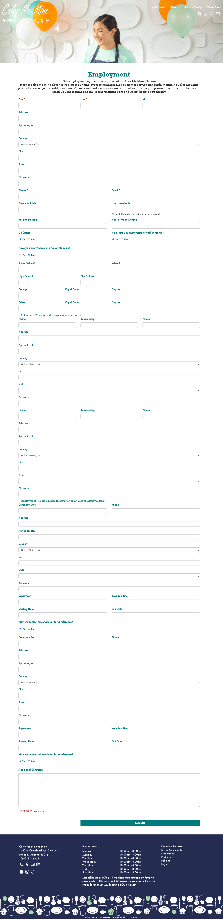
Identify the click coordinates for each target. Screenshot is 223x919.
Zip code (23, 177)
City (20, 151)
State (21, 164)
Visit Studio (159, 7)
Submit (140, 823)
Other (21, 302)
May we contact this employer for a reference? (45, 622)
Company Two (26, 637)
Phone (23, 190)
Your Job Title (120, 596)
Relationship (87, 319)
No (33, 239)
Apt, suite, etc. (26, 125)
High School (25, 276)
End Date (117, 609)
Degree (116, 289)
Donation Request (171, 846)
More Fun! (214, 7)
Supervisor (24, 596)
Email (116, 190)
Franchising (167, 853)
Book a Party (193, 7)
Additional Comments (30, 769)
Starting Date (26, 609)
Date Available (27, 203)
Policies (165, 860)
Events (175, 7)
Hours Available (121, 203)
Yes (24, 239)
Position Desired (27, 219)
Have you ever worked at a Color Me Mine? (44, 248)
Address (23, 112)
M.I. (145, 99)
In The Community (171, 850)
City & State (87, 276)
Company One (27, 505)
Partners (166, 857)
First (21, 99)
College (22, 289)
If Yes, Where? (27, 263)
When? (116, 263)
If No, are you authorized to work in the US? (138, 232)
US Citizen (24, 232)
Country (23, 138)
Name (22, 319)
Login (164, 864)
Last (83, 99)
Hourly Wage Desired (124, 219)
